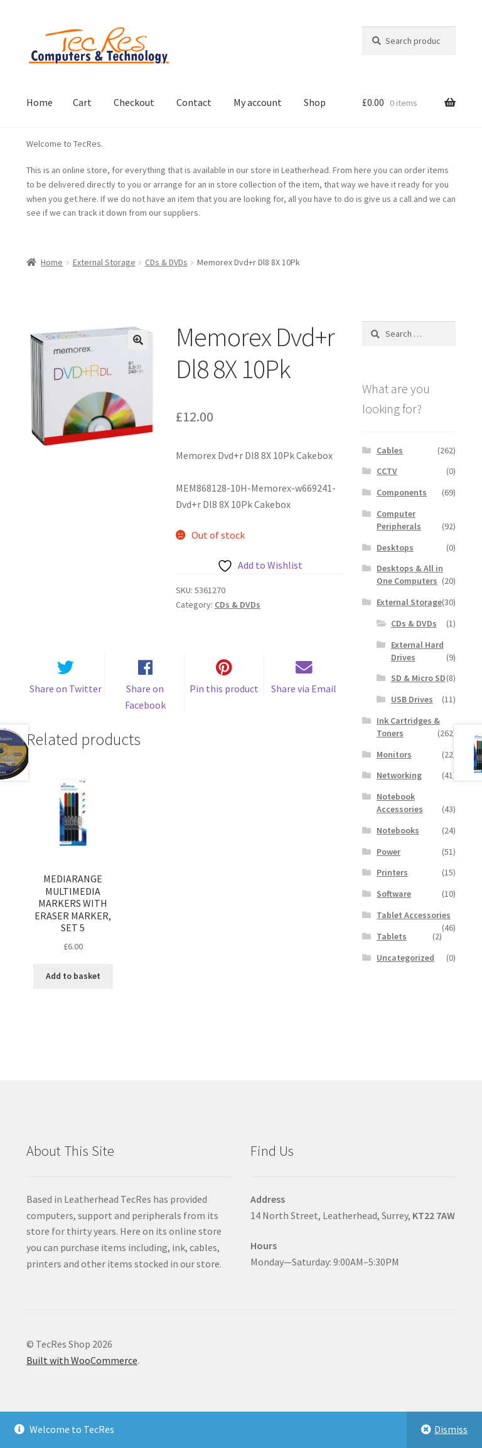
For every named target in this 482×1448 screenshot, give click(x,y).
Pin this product (224, 704)
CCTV (387, 471)
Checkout (134, 102)
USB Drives (412, 699)
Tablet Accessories (414, 915)
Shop (315, 102)
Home (39, 102)
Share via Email (303, 704)
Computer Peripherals (399, 520)
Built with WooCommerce (81, 1376)
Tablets (392, 936)
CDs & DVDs (166, 262)
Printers (392, 872)
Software (394, 893)
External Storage (104, 262)
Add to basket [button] (73, 991)
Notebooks (398, 830)
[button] (138, 340)
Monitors (394, 754)
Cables (390, 450)
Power (388, 851)
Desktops (395, 547)
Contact (194, 102)
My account (257, 102)
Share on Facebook (145, 712)
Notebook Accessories (400, 803)
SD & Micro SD (418, 678)
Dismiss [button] (451, 1429)
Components (402, 492)
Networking (399, 775)
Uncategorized (405, 957)
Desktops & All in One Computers (410, 574)
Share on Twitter (65, 704)
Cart (82, 102)
